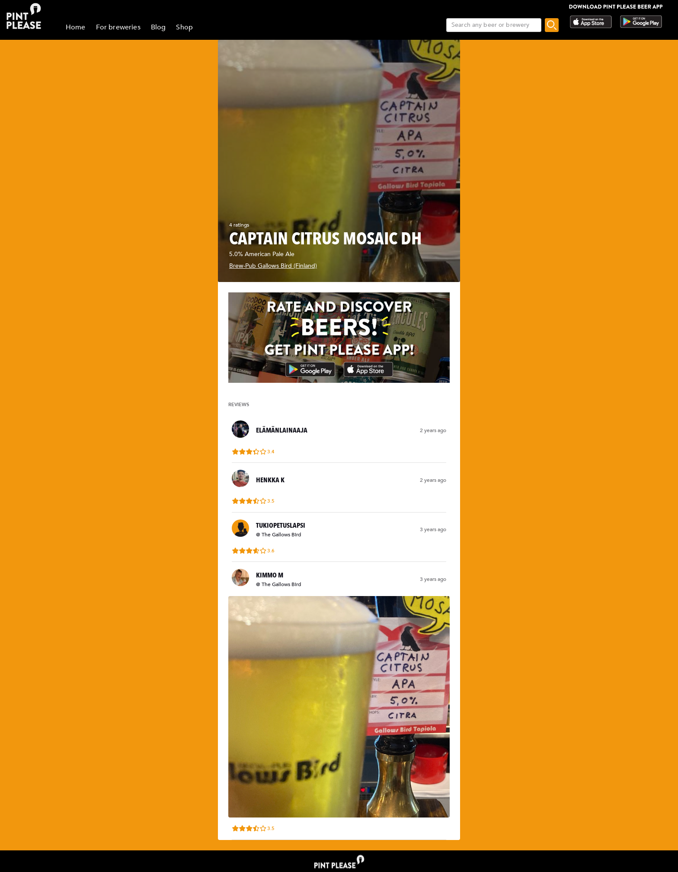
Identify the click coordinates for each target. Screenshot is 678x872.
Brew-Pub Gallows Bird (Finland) (273, 266)
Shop (184, 27)
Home (76, 27)
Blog (158, 27)
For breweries (118, 27)
